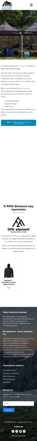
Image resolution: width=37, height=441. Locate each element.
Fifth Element (15, 236)
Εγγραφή (8, 410)
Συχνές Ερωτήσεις (9, 376)
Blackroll (26, 88)
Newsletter (6, 382)
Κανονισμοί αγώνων (9, 370)
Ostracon (22, 66)
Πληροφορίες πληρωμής (11, 373)
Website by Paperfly (18, 436)
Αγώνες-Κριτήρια (9, 379)
